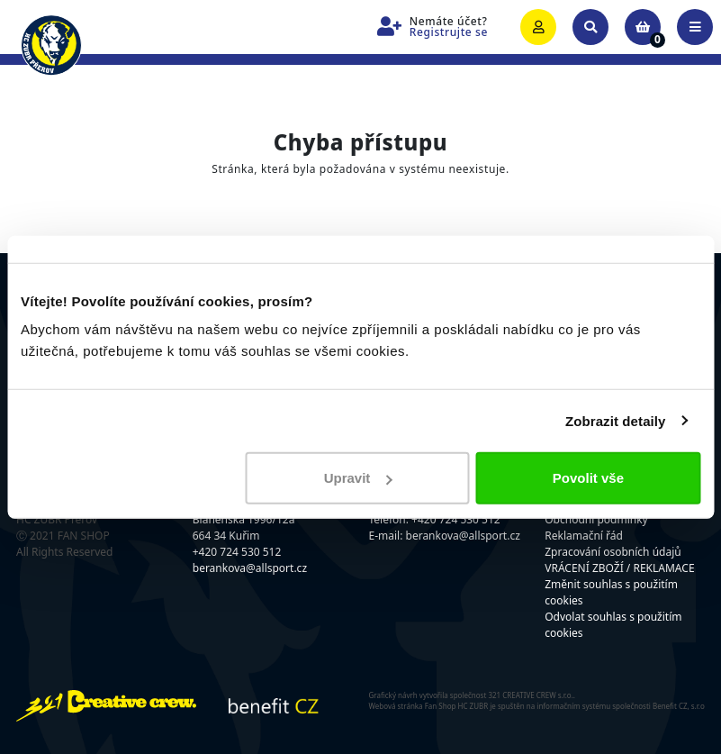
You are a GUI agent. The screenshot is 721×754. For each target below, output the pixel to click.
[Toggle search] (590, 27)
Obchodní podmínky (596, 519)
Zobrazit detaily (615, 420)
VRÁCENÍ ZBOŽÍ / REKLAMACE (619, 568)
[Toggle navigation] (695, 27)
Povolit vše (588, 478)
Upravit (358, 478)
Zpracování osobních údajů (612, 551)
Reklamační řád (584, 535)
